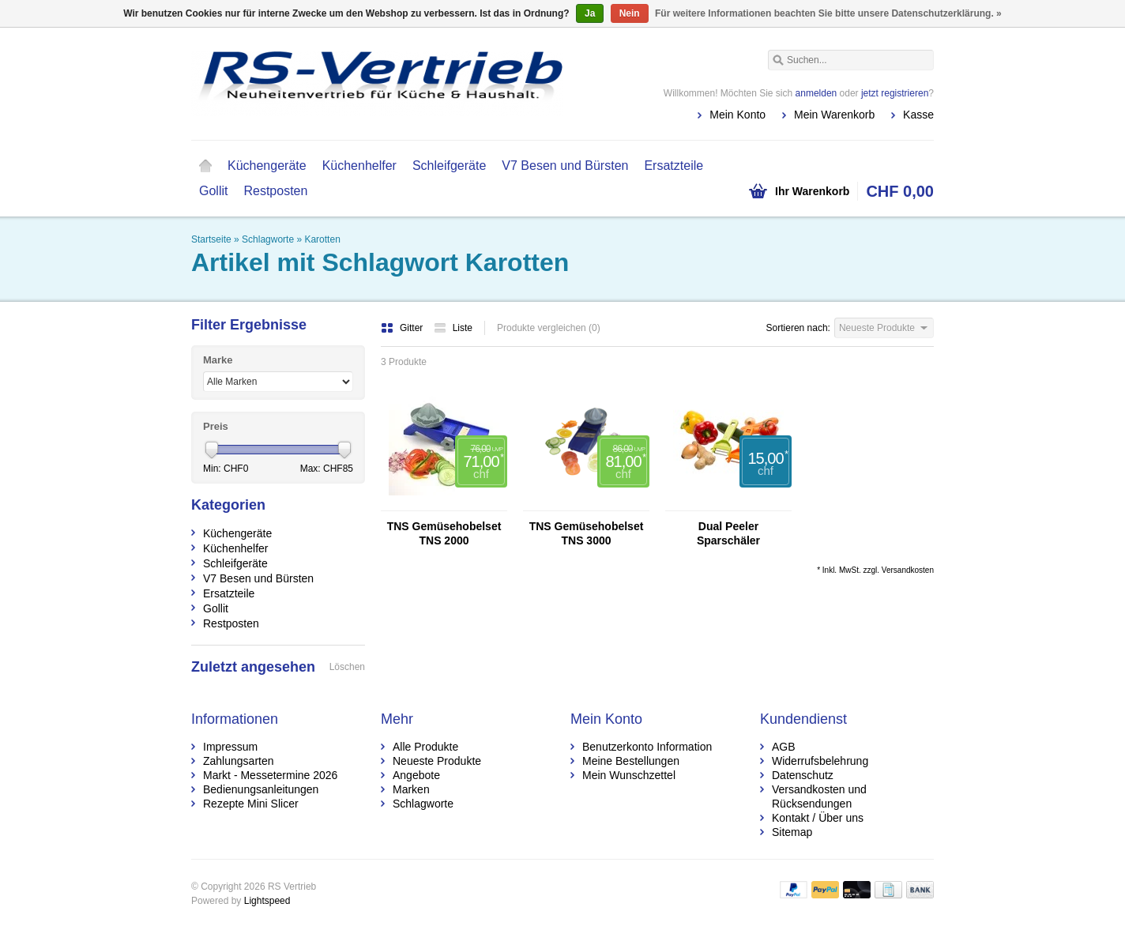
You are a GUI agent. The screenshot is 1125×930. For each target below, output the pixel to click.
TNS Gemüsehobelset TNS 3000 (586, 533)
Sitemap (792, 832)
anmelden (816, 93)
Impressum (230, 746)
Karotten (322, 239)
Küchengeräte (267, 165)
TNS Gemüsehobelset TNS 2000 (444, 533)
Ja (590, 13)
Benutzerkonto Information (647, 746)
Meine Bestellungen (630, 761)
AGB (784, 746)
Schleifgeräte (449, 165)
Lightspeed (267, 900)
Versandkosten (908, 570)
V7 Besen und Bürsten (565, 165)
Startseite (205, 166)
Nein (629, 13)
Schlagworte (268, 239)
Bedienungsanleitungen (260, 789)
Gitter (403, 327)
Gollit (213, 191)
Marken (411, 789)
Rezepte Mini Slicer (251, 803)
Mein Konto (737, 114)
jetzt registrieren (894, 93)
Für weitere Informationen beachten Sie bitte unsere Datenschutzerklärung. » (828, 13)
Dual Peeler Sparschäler (728, 533)
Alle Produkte (425, 746)
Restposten (275, 191)
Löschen (347, 666)
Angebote (416, 775)
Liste (453, 327)
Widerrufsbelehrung (820, 761)
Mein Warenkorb (834, 114)
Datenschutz (802, 775)
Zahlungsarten (238, 761)
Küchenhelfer (359, 165)
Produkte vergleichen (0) (548, 327)
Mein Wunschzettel (628, 775)
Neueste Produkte (437, 761)
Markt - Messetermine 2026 (270, 775)
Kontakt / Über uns (818, 817)
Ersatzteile (673, 165)
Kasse (918, 114)
